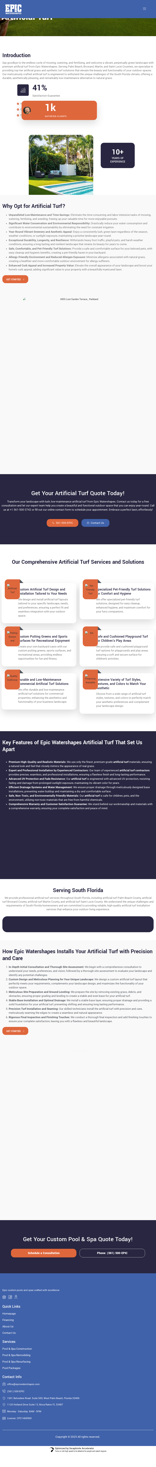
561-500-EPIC (62, 522)
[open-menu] (144, 9)
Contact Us (95, 522)
